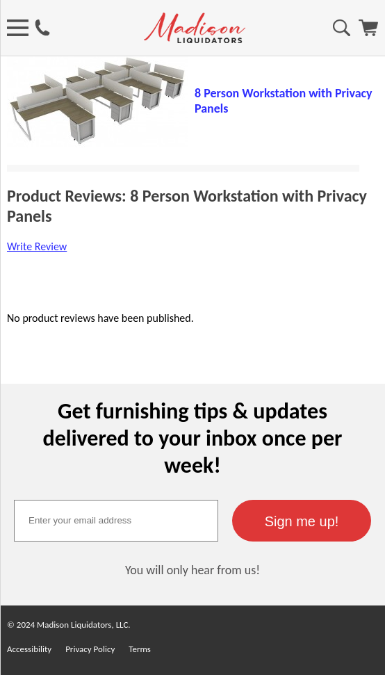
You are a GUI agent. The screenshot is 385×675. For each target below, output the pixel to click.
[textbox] (116, 521)
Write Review (37, 246)
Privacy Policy (90, 649)
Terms (140, 649)
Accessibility (29, 649)
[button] (301, 521)
